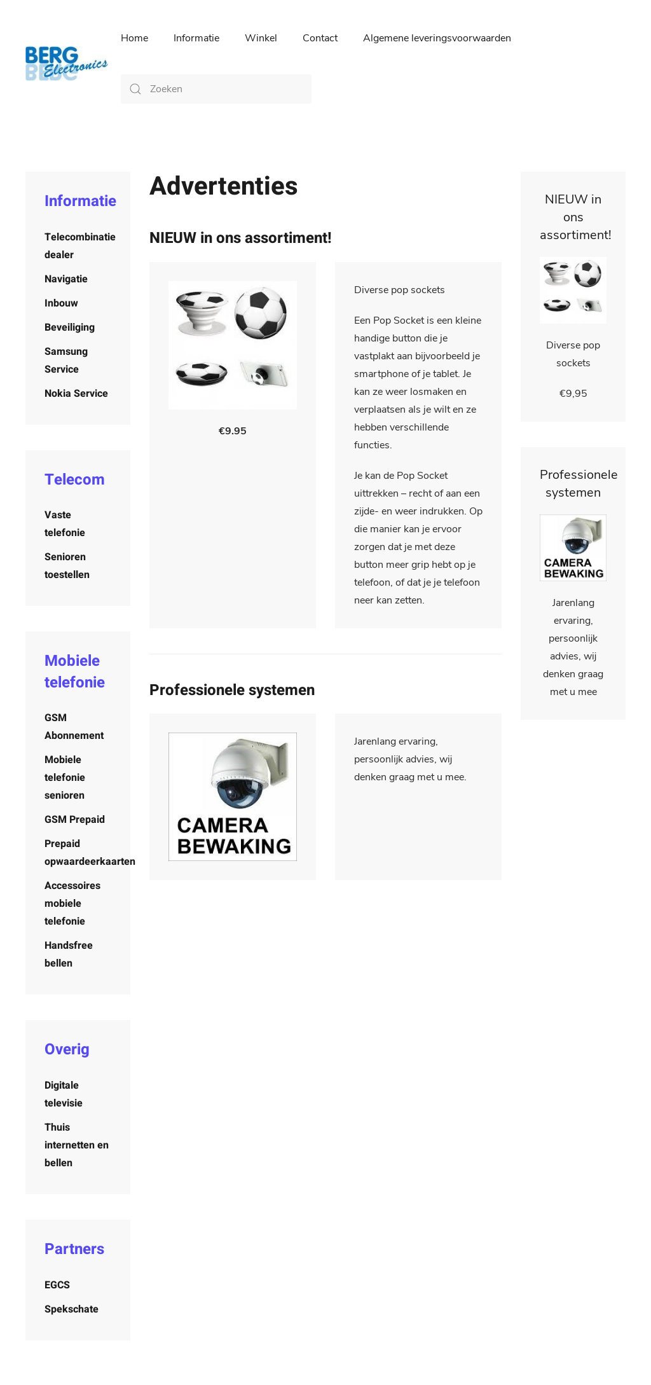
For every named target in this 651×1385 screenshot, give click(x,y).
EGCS (57, 1285)
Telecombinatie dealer (80, 246)
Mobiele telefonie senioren (65, 777)
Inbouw (61, 303)
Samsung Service (66, 360)
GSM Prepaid (75, 819)
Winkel (261, 38)
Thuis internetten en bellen (77, 1145)
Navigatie (66, 279)
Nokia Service (76, 393)
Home (134, 38)
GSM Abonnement (74, 726)
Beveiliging (70, 327)
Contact (320, 38)
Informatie (196, 38)
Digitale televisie (64, 1094)
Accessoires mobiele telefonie (72, 903)
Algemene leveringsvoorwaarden (437, 38)
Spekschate (72, 1309)
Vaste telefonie (65, 524)
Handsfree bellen (69, 954)
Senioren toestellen (67, 565)
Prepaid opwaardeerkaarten (87, 852)
